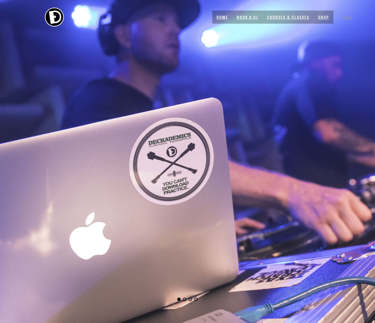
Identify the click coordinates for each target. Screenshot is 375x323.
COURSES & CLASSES (288, 17)
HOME (222, 17)
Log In (347, 17)
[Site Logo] (54, 17)
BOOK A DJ (247, 17)
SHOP (323, 17)
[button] (179, 299)
